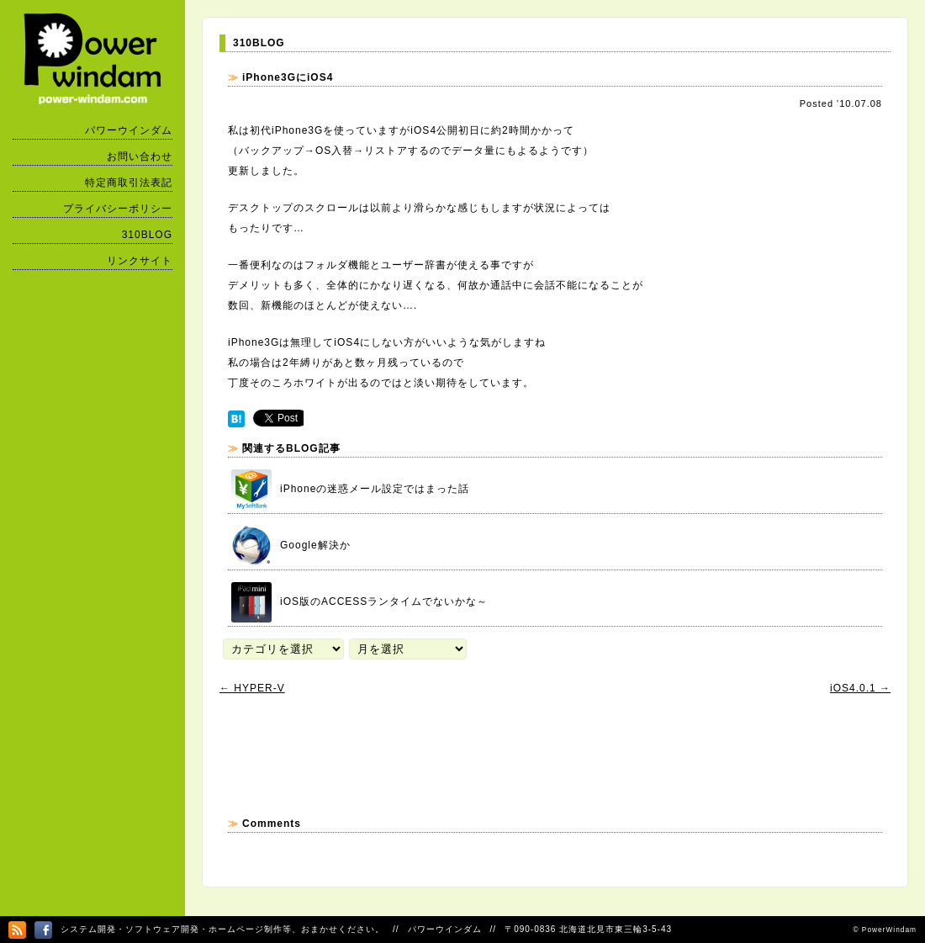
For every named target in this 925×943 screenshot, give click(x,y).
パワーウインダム (128, 130)
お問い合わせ (139, 156)
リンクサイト (139, 261)
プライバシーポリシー (117, 209)
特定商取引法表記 (128, 182)
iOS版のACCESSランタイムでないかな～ (359, 602)
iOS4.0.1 (860, 688)
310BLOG (147, 235)
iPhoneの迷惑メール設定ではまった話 (350, 489)
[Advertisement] (525, 755)
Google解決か (291, 546)
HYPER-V (252, 688)
